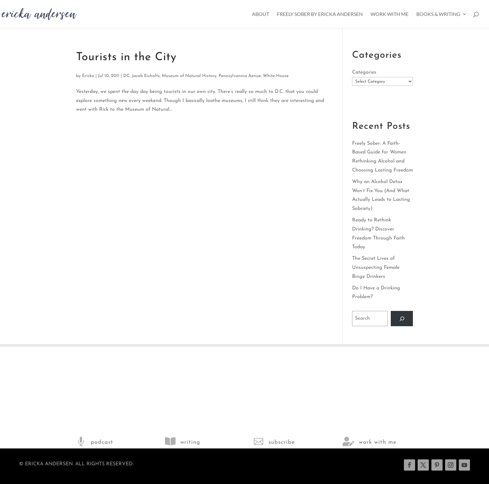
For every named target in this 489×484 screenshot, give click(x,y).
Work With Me (389, 14)
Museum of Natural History (189, 76)
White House (275, 76)
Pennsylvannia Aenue (240, 76)
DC (126, 76)
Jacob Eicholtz (146, 76)
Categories (364, 72)
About (260, 14)
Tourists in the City (126, 57)
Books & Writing (438, 14)
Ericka (88, 76)
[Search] (402, 318)
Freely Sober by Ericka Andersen (320, 14)
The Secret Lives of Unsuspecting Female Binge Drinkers (375, 267)
